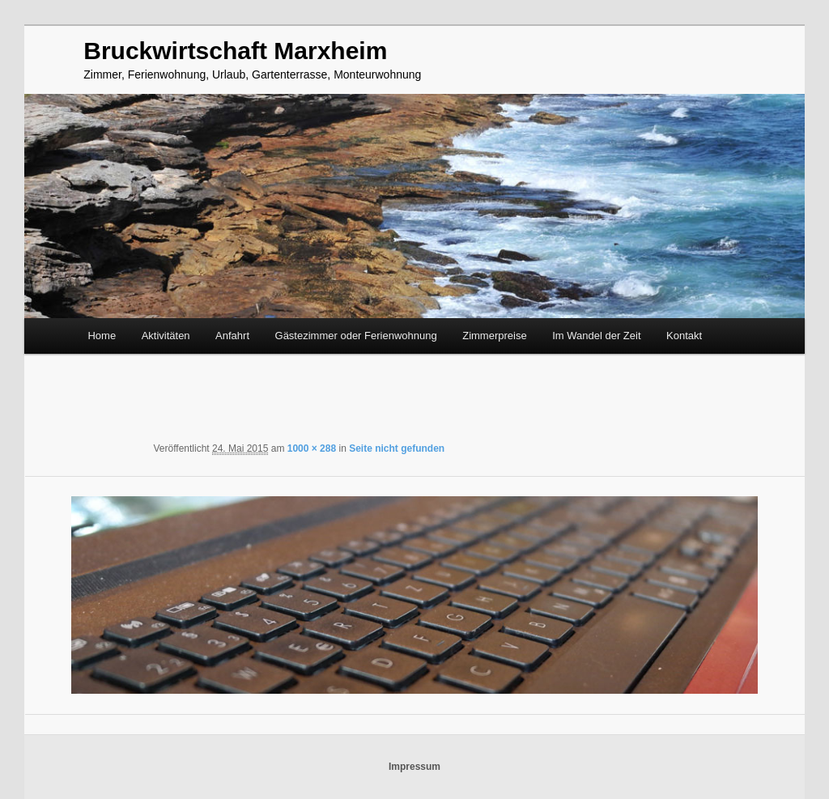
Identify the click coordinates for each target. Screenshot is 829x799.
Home (101, 335)
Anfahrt (232, 335)
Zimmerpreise (494, 335)
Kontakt (684, 335)
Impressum (414, 766)
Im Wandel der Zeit (596, 335)
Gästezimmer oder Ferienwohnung (356, 335)
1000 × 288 (311, 448)
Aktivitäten (166, 335)
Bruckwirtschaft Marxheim (235, 50)
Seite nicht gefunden (396, 448)
